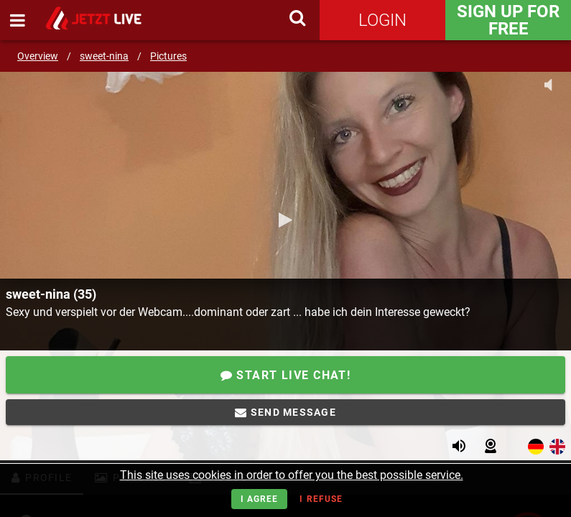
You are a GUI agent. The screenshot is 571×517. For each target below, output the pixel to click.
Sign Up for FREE (508, 20)
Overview (37, 56)
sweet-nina (104, 56)
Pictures (168, 56)
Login (382, 20)
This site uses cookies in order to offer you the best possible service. (291, 475)
